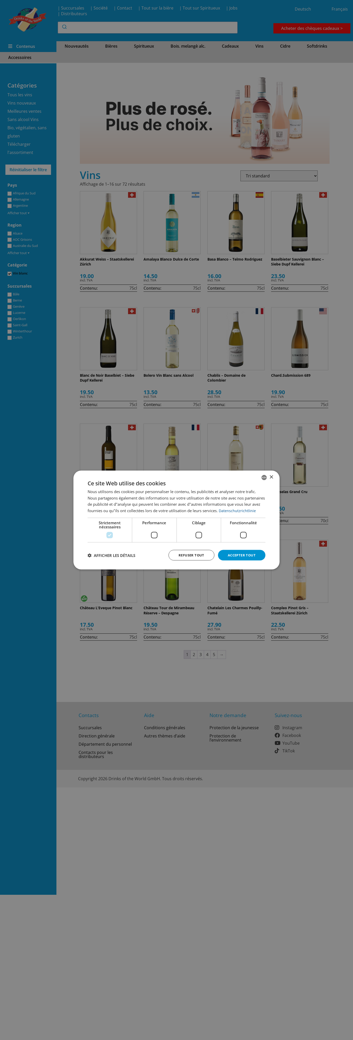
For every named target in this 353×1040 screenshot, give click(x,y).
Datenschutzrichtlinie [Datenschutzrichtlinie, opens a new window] (237, 510)
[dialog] (176, 520)
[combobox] (264, 476)
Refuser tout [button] (188, 555)
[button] (111, 555)
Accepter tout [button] (240, 555)
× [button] (271, 477)
